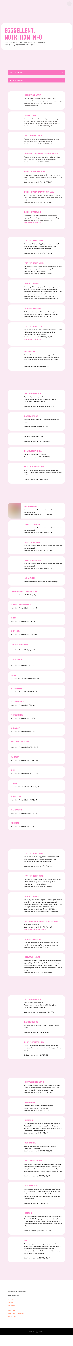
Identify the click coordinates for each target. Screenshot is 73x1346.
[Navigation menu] (69, 3)
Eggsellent (10, 1299)
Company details (11, 1305)
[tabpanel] (36, 84)
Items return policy (12, 1316)
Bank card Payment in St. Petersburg (16, 1313)
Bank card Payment (12, 1310)
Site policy (10, 1302)
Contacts (10, 1308)
